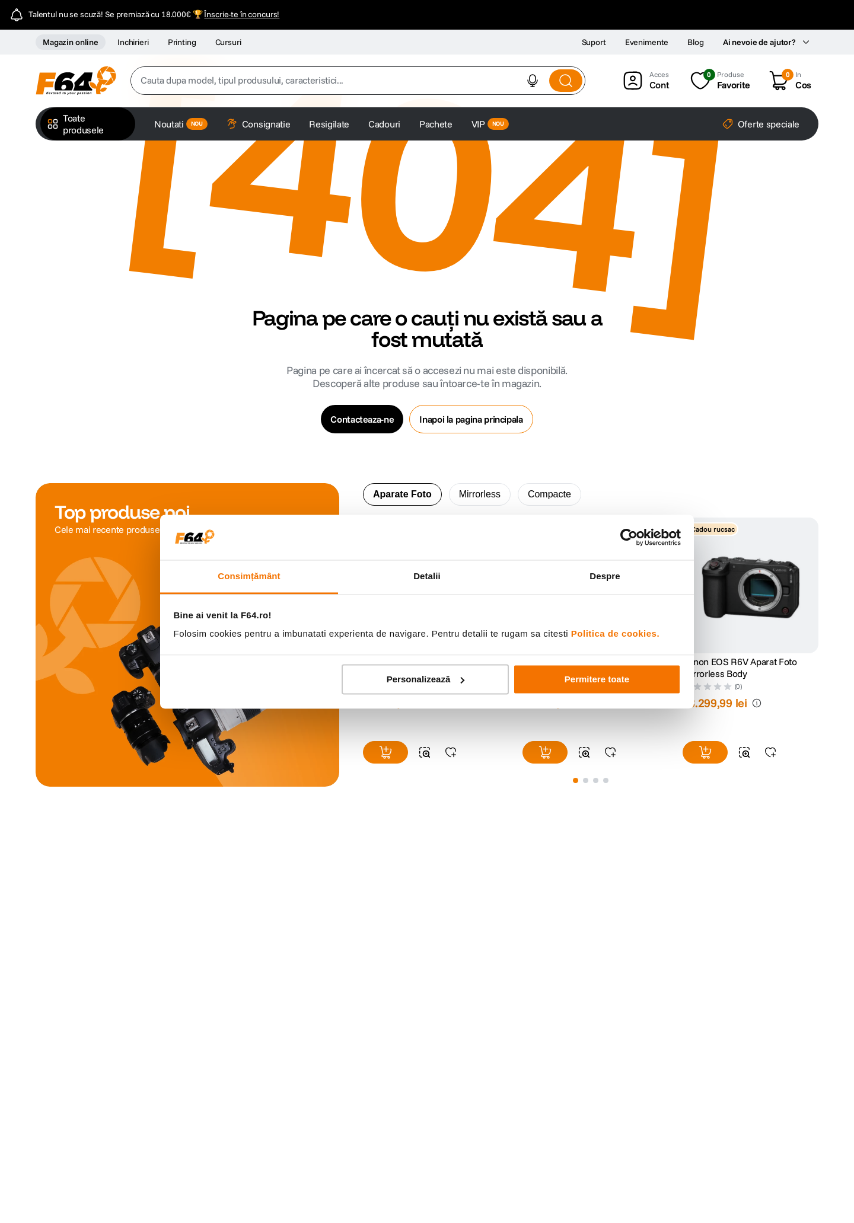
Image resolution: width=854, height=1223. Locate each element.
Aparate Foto (402, 494)
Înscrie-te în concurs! (241, 14)
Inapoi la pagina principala (470, 419)
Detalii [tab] (427, 576)
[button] (532, 80)
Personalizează (426, 679)
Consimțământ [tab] (249, 576)
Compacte (549, 494)
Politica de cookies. (615, 634)
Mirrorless (480, 494)
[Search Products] (565, 80)
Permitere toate (597, 679)
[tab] (402, 494)
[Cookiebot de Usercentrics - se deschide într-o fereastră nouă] (629, 537)
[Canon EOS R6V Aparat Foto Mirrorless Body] (750, 644)
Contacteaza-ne (362, 419)
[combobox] (357, 80)
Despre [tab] (604, 576)
